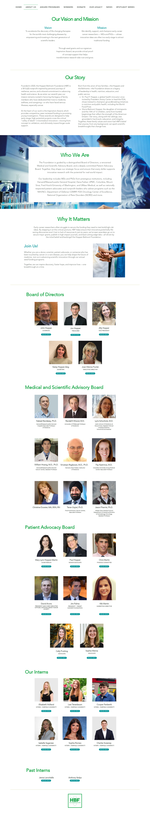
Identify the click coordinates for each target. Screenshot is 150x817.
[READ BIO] (46, 334)
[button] (68, 7)
